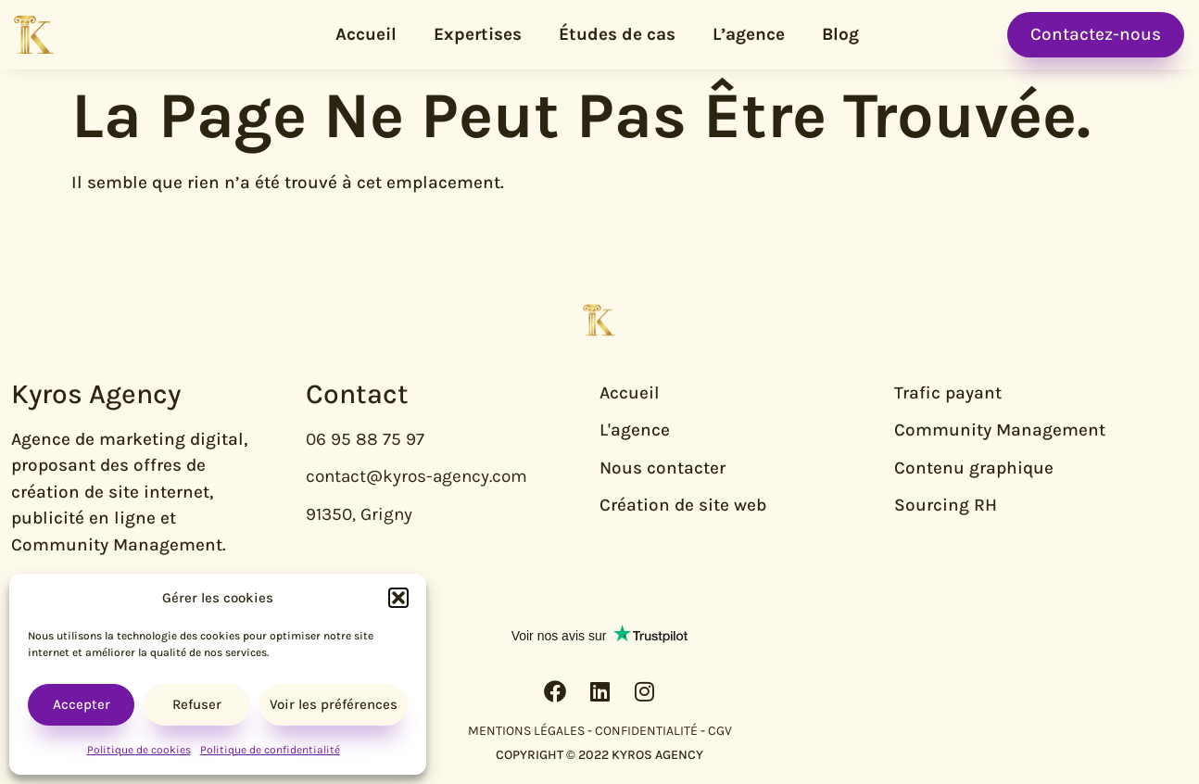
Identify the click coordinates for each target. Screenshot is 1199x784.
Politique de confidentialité (270, 749)
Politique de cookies (139, 749)
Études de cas (617, 34)
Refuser (196, 704)
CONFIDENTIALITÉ (646, 731)
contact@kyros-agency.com (416, 476)
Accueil (366, 34)
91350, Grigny (359, 514)
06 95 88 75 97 (365, 439)
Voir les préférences (334, 704)
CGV (720, 731)
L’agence (749, 34)
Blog (840, 34)
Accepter (81, 704)
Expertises (478, 34)
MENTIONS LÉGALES (526, 731)
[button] (398, 597)
